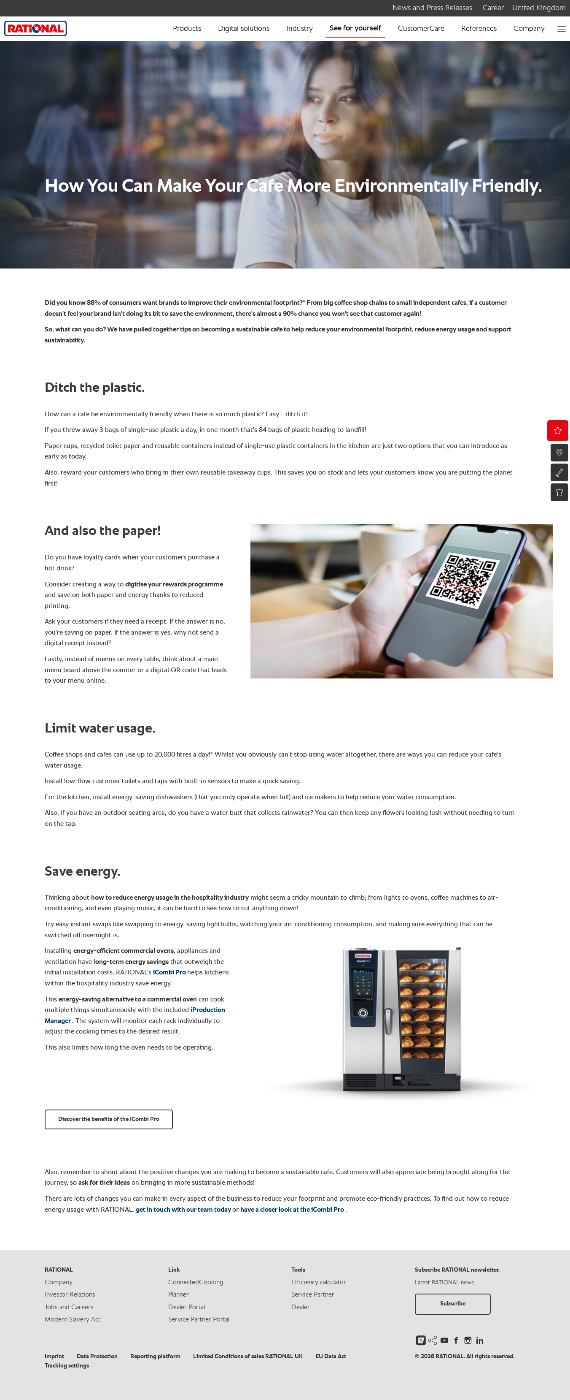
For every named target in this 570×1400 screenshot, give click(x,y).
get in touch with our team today (184, 1210)
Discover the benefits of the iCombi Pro (108, 1119)
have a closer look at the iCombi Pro (292, 1210)
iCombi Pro (170, 972)
